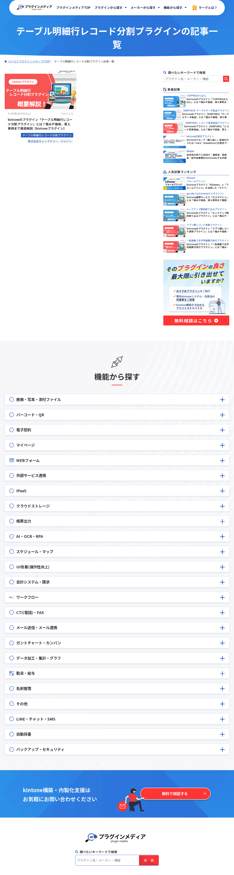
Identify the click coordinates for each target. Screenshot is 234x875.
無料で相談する (175, 793)
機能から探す (173, 7)
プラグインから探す (108, 7)
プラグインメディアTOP (73, 7)
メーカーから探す (143, 7)
